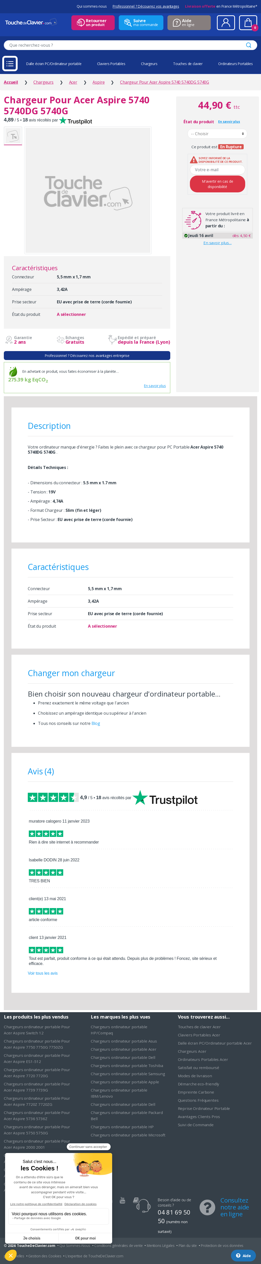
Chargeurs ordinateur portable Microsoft (128, 1134)
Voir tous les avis (43, 973)
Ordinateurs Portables (235, 63)
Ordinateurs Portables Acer (203, 1059)
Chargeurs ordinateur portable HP (122, 1126)
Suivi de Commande (196, 1124)
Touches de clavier (188, 63)
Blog (96, 723)
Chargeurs (149, 63)
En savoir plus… (217, 242)
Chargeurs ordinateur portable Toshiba (127, 1065)
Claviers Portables (111, 63)
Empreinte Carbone (196, 1092)
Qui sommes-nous (92, 6)
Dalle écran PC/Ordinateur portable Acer (215, 1043)
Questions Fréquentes (198, 1100)
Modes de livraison (195, 1075)
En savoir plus (155, 385)
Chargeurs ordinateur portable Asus (124, 1041)
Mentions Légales (160, 1245)
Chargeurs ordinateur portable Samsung (128, 1073)
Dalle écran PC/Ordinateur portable (54, 63)
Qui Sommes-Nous (74, 1245)
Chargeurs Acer (192, 1051)
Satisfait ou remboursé (198, 1067)
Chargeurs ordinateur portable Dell (123, 1057)
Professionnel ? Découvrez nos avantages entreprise (87, 355)
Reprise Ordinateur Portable (204, 1108)
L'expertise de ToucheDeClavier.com (94, 1256)
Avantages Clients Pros (199, 1116)
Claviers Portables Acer (199, 1034)
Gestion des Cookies (44, 1256)
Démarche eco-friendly (198, 1083)
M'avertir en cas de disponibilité (217, 184)
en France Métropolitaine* (221, 6)
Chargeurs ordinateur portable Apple (125, 1081)
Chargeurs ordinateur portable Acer (123, 1049)
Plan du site (188, 1245)
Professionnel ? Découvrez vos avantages (146, 6)
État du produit (199, 122)
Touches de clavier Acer (199, 1026)
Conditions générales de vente (118, 1245)
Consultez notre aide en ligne (234, 1207)
